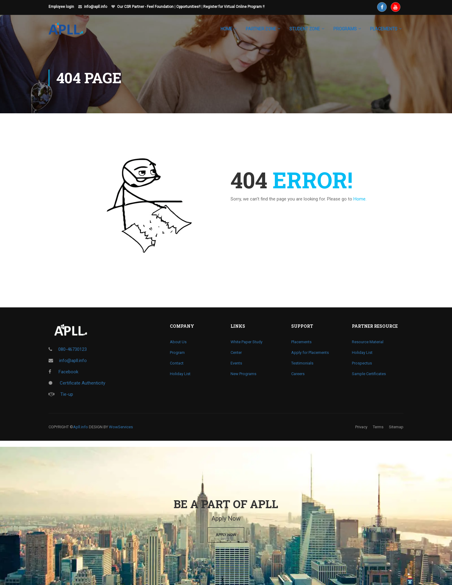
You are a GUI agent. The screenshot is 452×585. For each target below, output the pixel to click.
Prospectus (362, 363)
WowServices (121, 427)
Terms (378, 427)
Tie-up (61, 394)
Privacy (361, 427)
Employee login (61, 7)
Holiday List (180, 373)
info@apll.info (95, 7)
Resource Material (367, 342)
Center (236, 352)
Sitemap (396, 427)
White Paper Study (246, 342)
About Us (178, 342)
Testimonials (302, 363)
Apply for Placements (310, 352)
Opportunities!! (188, 7)
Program (177, 352)
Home (226, 28)
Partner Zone (261, 28)
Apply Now (226, 534)
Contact (177, 363)
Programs (345, 28)
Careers (298, 373)
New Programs (243, 373)
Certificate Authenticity (77, 383)
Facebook (63, 372)
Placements (301, 342)
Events (236, 363)
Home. (359, 199)
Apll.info (80, 427)
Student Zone (304, 28)
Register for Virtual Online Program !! (234, 7)
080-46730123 (72, 349)
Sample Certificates (369, 373)
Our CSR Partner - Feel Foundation (145, 7)
